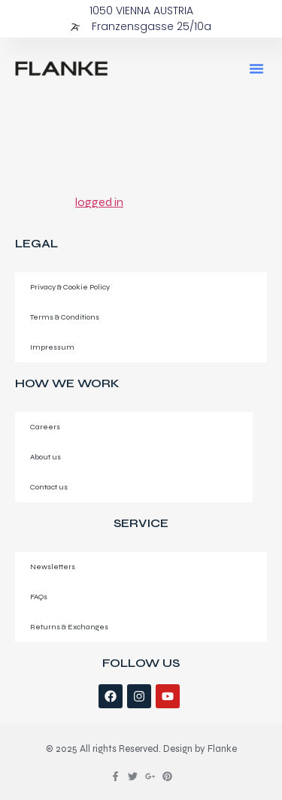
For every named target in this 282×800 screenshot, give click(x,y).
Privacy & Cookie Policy (70, 287)
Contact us (49, 487)
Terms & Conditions (64, 317)
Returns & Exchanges (69, 627)
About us (45, 457)
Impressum (52, 347)
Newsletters (52, 566)
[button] (256, 68)
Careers (45, 427)
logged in (99, 202)
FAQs (38, 597)
